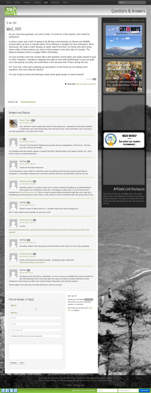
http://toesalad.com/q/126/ (86, 84)
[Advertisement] (51, 91)
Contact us (94, 380)
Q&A (46, 2)
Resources (55, 2)
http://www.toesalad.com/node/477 (32, 262)
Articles (17, 2)
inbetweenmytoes (26, 181)
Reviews (27, 2)
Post (21, 363)
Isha (21, 139)
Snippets (37, 2)
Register (135, 20)
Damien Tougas (25, 120)
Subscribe (144, 391)
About (65, 2)
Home (9, 2)
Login (142, 20)
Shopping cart (124, 20)
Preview (13, 363)
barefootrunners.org (29, 192)
